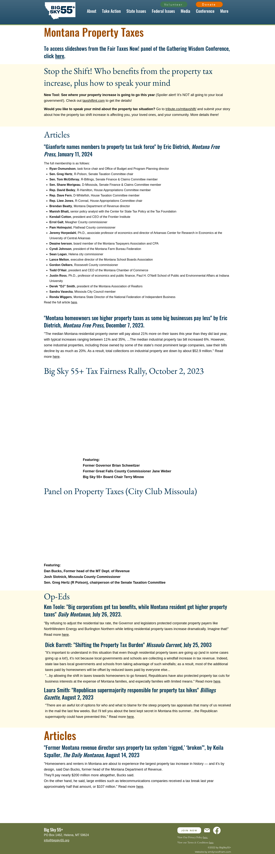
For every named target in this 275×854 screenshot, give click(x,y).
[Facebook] (217, 830)
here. (205, 837)
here (59, 56)
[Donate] (209, 4)
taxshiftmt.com (93, 101)
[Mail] (207, 830)
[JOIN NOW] (189, 830)
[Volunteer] (173, 4)
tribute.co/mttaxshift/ (181, 109)
